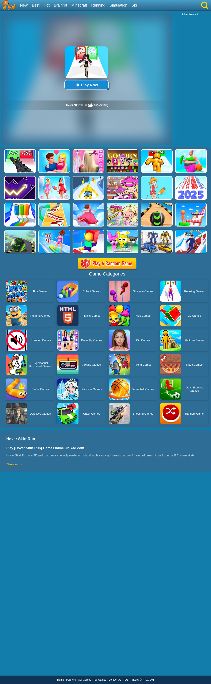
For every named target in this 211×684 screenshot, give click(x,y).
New (24, 5)
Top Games (99, 679)
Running (98, 5)
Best (35, 5)
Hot (47, 5)
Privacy (135, 679)
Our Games (84, 679)
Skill (134, 5)
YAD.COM (148, 679)
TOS (125, 679)
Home (60, 679)
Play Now (86, 85)
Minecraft (79, 5)
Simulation (118, 5)
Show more (14, 464)
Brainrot (60, 5)
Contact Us (114, 679)
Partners (71, 679)
